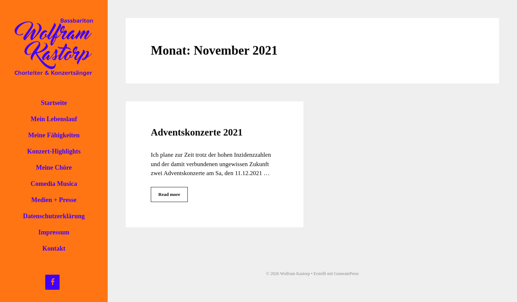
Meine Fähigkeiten (53, 135)
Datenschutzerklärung (54, 216)
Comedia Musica (54, 183)
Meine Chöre (54, 167)
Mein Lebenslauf (54, 119)
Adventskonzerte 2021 (197, 132)
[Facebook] (52, 282)
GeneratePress (346, 273)
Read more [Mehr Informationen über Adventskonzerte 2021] (169, 194)
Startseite (54, 102)
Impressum (54, 232)
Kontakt (53, 248)
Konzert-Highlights (54, 151)
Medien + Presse (53, 199)
